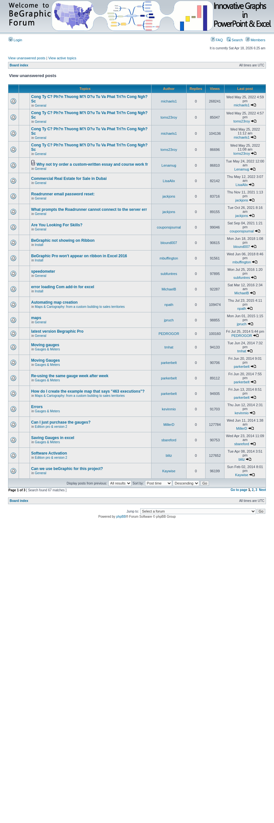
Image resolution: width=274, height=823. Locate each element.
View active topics (62, 58)
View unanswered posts (26, 58)
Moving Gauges (45, 360)
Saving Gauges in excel (52, 438)
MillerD (168, 424)
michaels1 (169, 101)
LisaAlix (169, 181)
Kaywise (169, 471)
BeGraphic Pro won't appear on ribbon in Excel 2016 (79, 256)
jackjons (168, 196)
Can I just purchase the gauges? (61, 422)
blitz (169, 455)
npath (168, 305)
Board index (19, 65)
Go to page (239, 490)
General (40, 105)
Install (39, 245)
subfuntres (168, 274)
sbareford (168, 440)
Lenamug (168, 165)
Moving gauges (45, 345)
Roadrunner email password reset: (63, 194)
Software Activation (49, 453)
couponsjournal (169, 227)
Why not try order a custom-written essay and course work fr (92, 164)
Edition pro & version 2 (51, 426)
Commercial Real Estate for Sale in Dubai (69, 178)
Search (235, 40)
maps (36, 318)
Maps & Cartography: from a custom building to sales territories (80, 307)
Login (15, 40)
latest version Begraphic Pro (57, 331)
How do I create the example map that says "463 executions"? (88, 391)
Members (255, 40)
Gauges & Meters (47, 349)
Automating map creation (54, 302)
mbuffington (169, 258)
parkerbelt (169, 363)
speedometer (43, 271)
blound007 (168, 243)
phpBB (121, 516)
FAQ (217, 40)
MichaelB (168, 289)
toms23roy (168, 117)
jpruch (169, 320)
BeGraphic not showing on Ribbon (63, 240)
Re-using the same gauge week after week (69, 376)
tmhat (168, 347)
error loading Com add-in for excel (62, 287)
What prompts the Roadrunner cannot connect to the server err (89, 209)
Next (262, 490)
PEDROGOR (169, 334)
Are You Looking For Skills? (57, 225)
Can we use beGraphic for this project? (67, 468)
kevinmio (169, 409)
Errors (37, 407)
